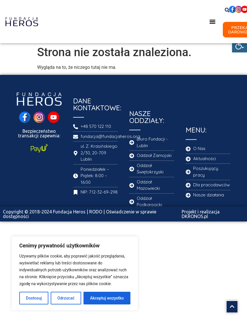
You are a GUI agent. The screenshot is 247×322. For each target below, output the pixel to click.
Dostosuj (34, 298)
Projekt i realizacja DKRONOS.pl (201, 214)
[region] (75, 273)
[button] (239, 44)
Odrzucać (65, 298)
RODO (95, 211)
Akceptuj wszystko (107, 298)
